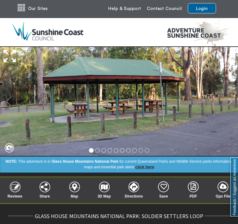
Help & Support (124, 8)
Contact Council (164, 8)
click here (144, 167)
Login (202, 8)
